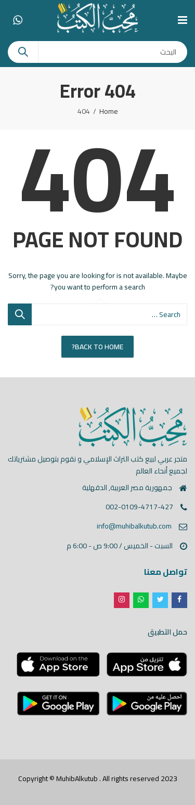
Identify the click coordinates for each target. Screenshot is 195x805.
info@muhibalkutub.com (134, 526)
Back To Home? (97, 346)
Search (23, 52)
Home (108, 111)
